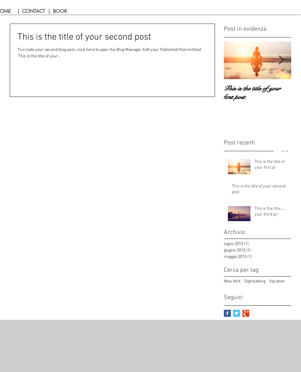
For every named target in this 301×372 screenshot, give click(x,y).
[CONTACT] (34, 11)
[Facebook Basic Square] (227, 313)
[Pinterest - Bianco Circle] (284, 149)
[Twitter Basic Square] (236, 313)
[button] (18, 11)
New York (232, 281)
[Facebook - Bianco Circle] (284, 198)
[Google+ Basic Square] (245, 313)
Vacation (277, 281)
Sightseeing (254, 281)
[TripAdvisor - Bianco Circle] (284, 174)
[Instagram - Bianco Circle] (284, 223)
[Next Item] (281, 60)
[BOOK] (64, 11)
